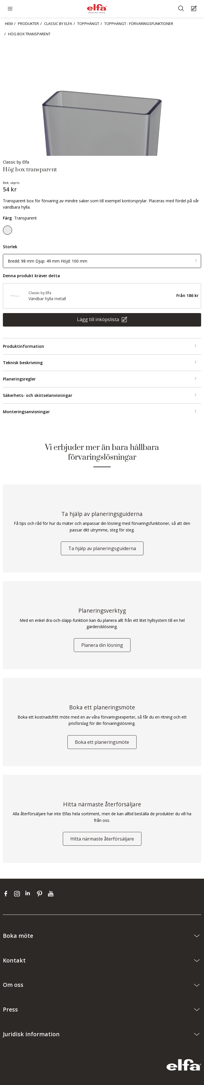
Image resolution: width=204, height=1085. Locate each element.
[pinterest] (41, 893)
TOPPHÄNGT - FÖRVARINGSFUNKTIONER (138, 23)
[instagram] (18, 893)
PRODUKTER (28, 23)
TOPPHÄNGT (88, 23)
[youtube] (51, 893)
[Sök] (181, 8)
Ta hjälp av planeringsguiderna (102, 548)
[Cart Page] (194, 8)
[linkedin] (29, 893)
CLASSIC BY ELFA (58, 23)
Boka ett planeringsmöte (102, 742)
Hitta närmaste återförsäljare (102, 839)
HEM (9, 23)
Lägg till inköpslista (98, 319)
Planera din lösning (102, 645)
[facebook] (7, 893)
